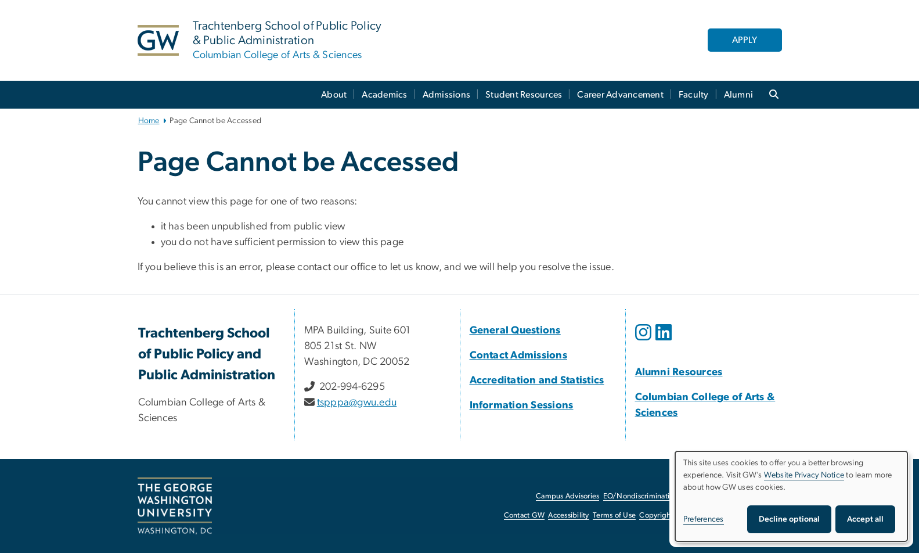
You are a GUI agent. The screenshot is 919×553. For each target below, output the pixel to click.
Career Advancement (620, 94)
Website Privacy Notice (804, 475)
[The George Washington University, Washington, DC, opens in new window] (175, 505)
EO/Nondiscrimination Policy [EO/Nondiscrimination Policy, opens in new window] (651, 496)
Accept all (865, 519)
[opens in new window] (644, 341)
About (334, 94)
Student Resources (523, 94)
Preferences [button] (703, 519)
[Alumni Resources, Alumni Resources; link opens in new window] (679, 372)
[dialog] (791, 496)
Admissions (447, 94)
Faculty (694, 94)
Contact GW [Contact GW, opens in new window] (524, 515)
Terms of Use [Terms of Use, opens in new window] (614, 515)
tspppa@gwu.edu (357, 402)
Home (149, 121)
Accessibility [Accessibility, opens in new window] (568, 515)
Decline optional (789, 519)
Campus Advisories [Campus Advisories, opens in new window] (567, 496)
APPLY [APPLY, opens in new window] (744, 40)
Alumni (739, 94)
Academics (384, 94)
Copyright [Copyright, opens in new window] (656, 515)
